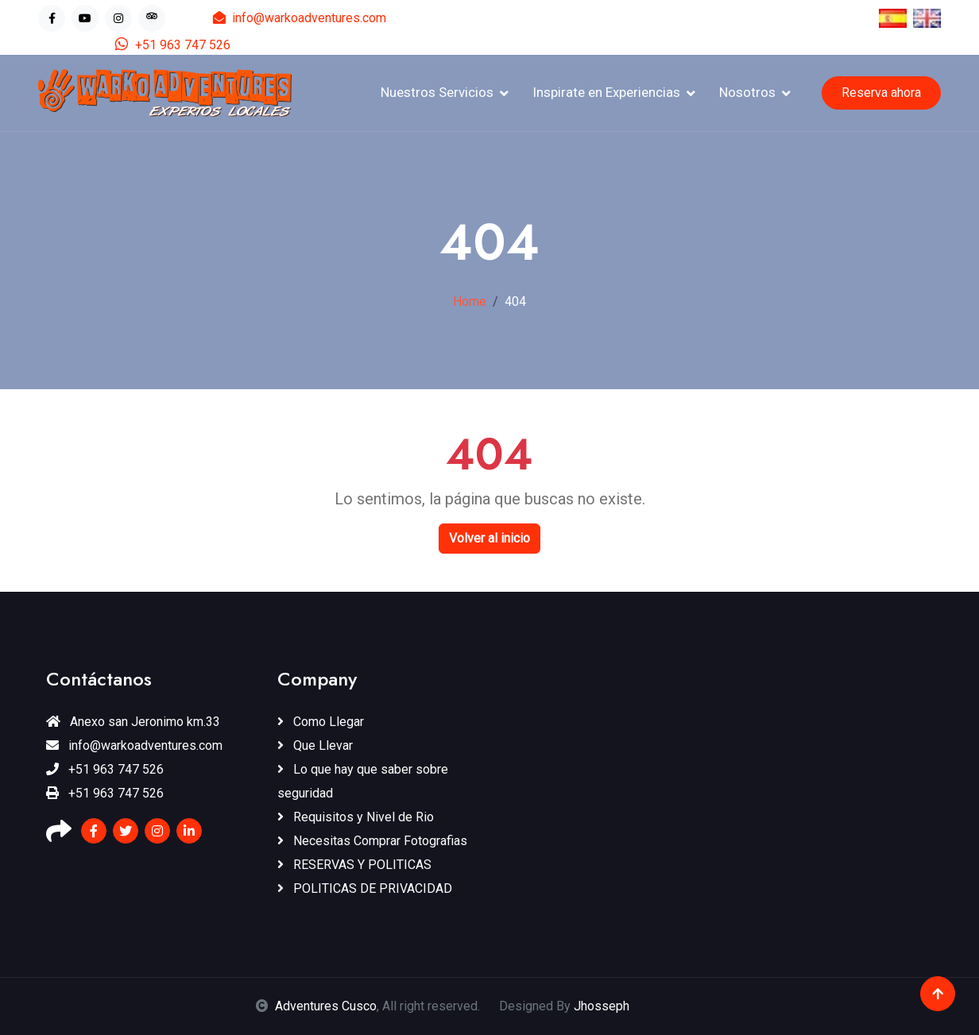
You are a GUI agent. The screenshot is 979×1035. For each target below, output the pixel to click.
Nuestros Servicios (437, 92)
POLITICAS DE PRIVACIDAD (364, 888)
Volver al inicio (489, 538)
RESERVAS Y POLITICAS (354, 864)
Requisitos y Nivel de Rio (355, 817)
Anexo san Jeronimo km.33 (133, 721)
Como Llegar (320, 721)
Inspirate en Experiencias (606, 92)
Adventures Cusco (326, 1006)
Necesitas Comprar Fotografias (372, 840)
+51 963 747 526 (172, 44)
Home (469, 301)
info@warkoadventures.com (299, 17)
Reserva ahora (881, 92)
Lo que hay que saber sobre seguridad (362, 781)
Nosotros (747, 92)
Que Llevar (315, 745)
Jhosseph (601, 1006)
